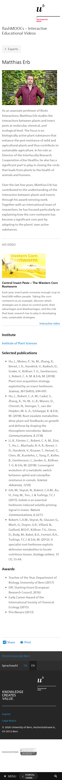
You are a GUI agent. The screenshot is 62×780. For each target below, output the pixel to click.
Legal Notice (9, 720)
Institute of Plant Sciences (19, 343)
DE (25, 665)
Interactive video (50, 323)
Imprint (6, 714)
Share (11, 642)
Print (27, 642)
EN (33, 665)
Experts (13, 49)
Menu (12, 775)
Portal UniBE (30, 776)
